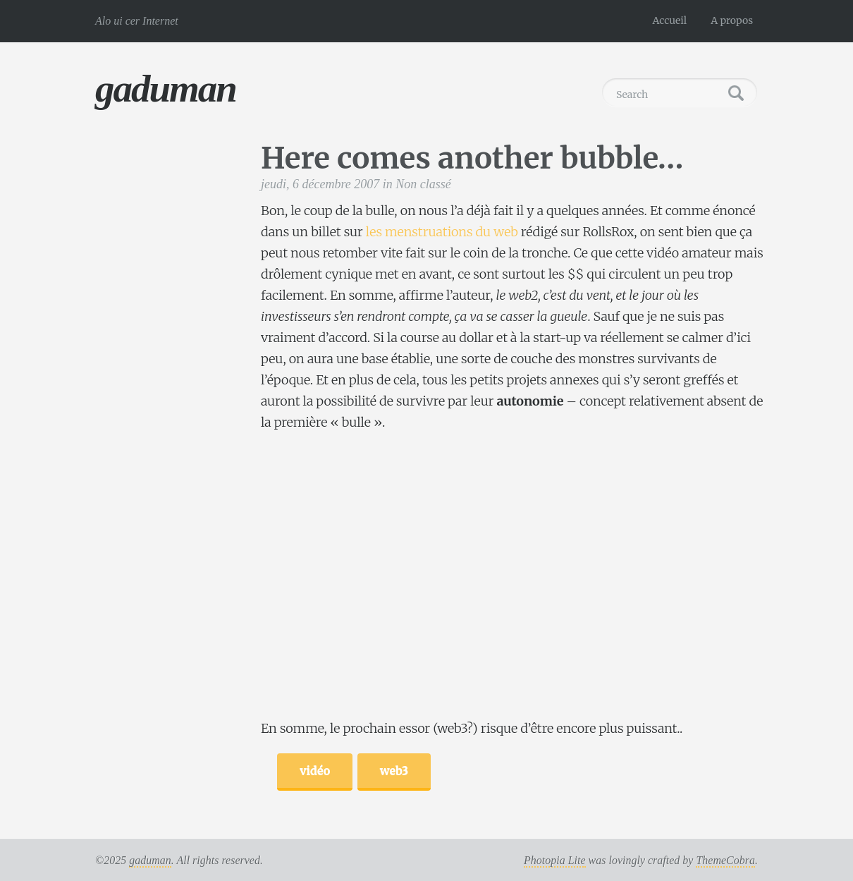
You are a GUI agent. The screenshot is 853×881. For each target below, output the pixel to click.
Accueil (670, 20)
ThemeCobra (725, 860)
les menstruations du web (442, 232)
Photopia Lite (555, 860)
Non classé (423, 184)
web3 (394, 770)
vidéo (315, 770)
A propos (732, 20)
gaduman (165, 88)
